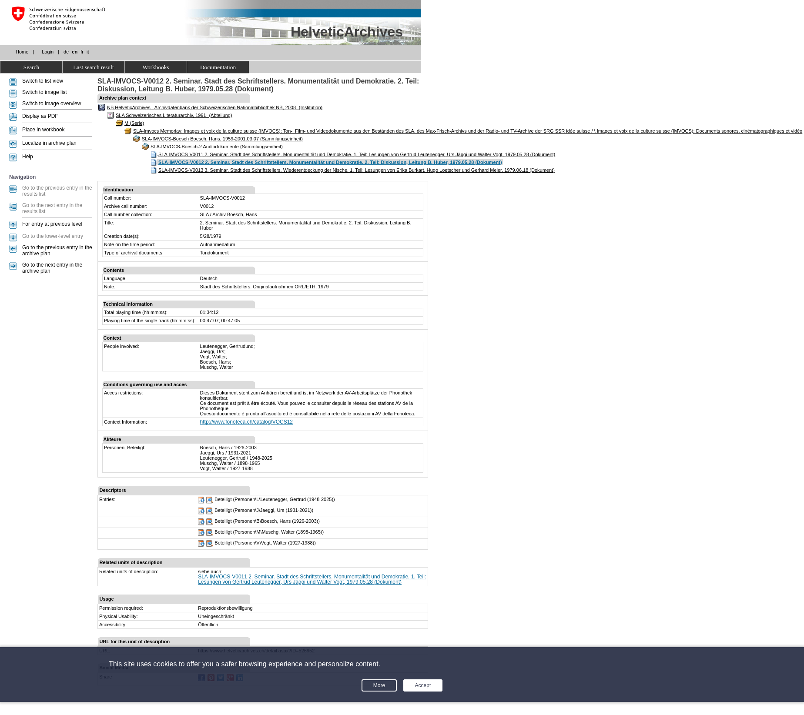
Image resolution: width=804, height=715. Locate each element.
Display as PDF (40, 116)
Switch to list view (42, 81)
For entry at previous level (52, 224)
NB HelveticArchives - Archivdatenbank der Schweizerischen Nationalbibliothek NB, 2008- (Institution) (214, 107)
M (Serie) (134, 123)
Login (48, 51)
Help (27, 157)
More (379, 685)
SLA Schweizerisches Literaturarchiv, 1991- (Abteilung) (174, 115)
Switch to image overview (51, 103)
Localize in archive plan (49, 143)
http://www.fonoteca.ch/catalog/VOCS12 (246, 422)
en (74, 51)
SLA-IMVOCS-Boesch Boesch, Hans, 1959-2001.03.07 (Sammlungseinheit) (222, 138)
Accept (423, 685)
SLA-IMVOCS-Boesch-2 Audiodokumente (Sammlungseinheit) (217, 146)
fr (82, 51)
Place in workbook (43, 130)
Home (22, 51)
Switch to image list (44, 92)
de (66, 51)
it (88, 51)
